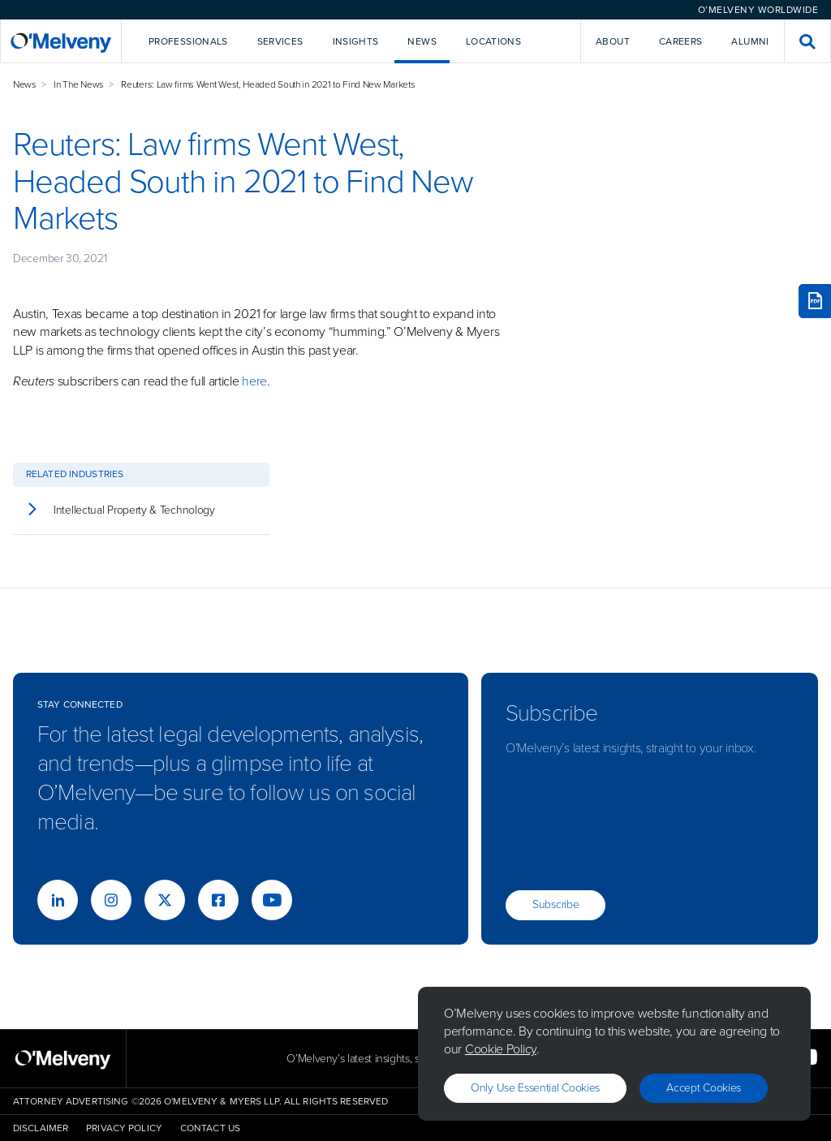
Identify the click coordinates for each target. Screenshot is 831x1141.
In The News (79, 84)
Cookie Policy (500, 1049)
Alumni (750, 41)
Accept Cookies (703, 1087)
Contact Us (210, 1128)
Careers (681, 41)
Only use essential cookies (535, 1087)
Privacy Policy (124, 1128)
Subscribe (555, 904)
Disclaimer (40, 1128)
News (25, 84)
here (254, 381)
